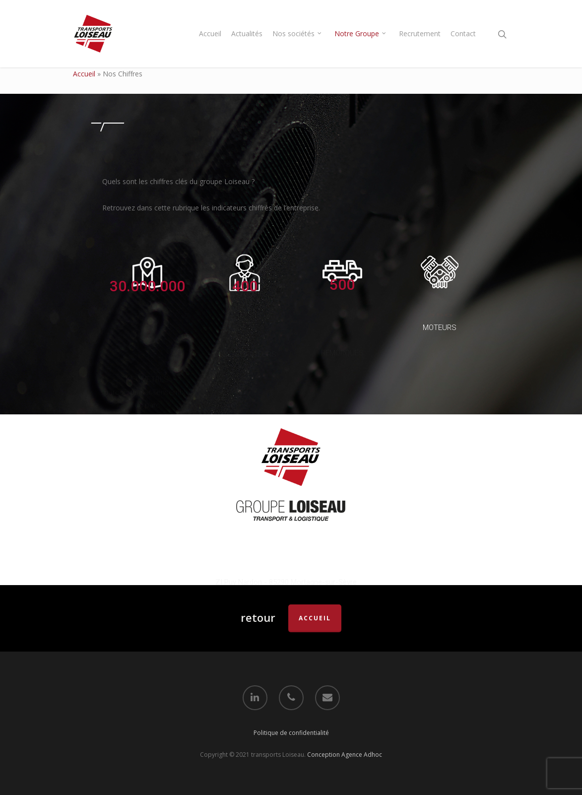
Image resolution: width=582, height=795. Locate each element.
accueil (315, 618)
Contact (463, 33)
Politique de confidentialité (291, 732)
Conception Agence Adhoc (344, 754)
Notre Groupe (360, 33)
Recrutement (420, 33)
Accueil (210, 33)
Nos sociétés (297, 33)
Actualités (246, 33)
